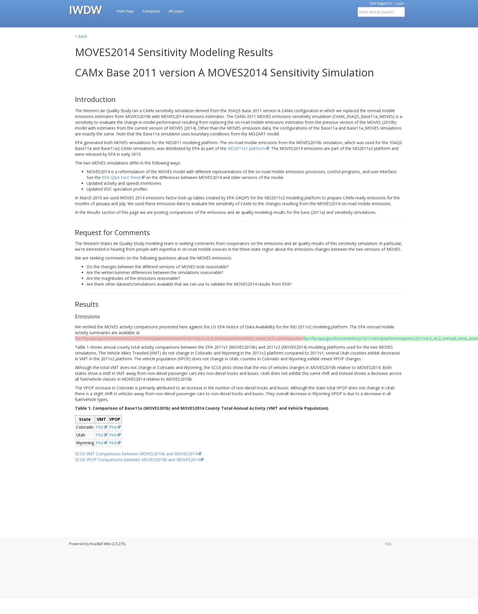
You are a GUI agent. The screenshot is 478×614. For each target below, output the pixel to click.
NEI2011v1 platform (246, 148)
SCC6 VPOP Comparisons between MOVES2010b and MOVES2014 (137, 459)
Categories (151, 11)
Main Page (125, 11)
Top (388, 543)
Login (399, 3)
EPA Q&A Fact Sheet (121, 177)
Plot (99, 427)
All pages (176, 11)
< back (81, 36)
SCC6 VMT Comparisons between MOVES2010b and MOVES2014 (136, 454)
